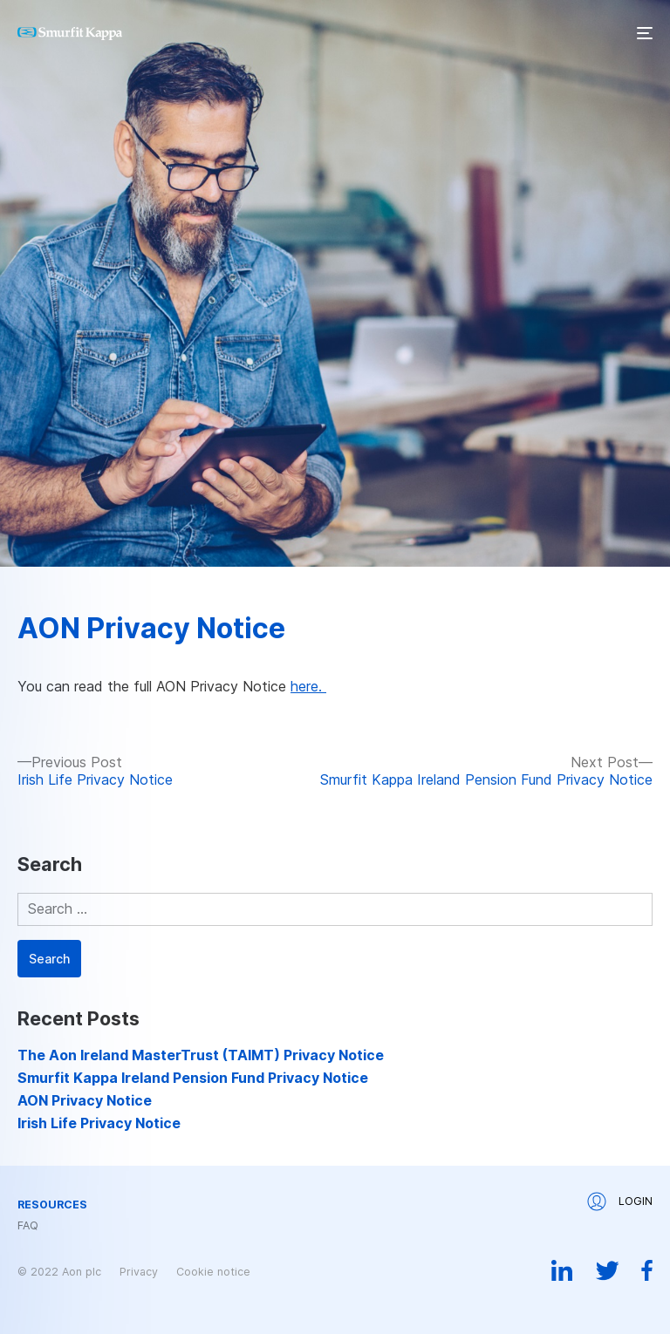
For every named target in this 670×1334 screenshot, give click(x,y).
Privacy (139, 1271)
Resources (52, 1205)
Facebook (647, 1270)
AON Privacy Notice (151, 628)
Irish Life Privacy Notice (99, 1123)
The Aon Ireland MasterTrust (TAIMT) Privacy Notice (200, 1055)
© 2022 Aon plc (59, 1271)
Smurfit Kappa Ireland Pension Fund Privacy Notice (192, 1077)
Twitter (607, 1270)
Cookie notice (213, 1271)
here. (308, 686)
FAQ (27, 1226)
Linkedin (562, 1270)
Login (620, 1201)
